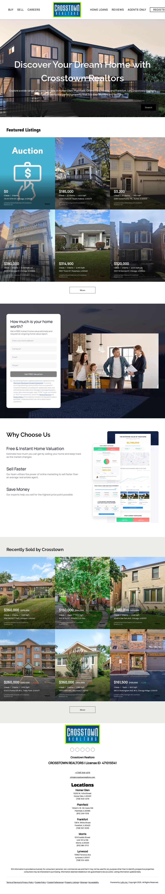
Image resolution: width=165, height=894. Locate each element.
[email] (33, 357)
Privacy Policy (18, 397)
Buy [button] (10, 9)
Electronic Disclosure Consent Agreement (28, 383)
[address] (33, 340)
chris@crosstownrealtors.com (82, 777)
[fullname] (33, 349)
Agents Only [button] (137, 9)
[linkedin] (77, 750)
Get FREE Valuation (33, 374)
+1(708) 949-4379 (82, 772)
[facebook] (72, 750)
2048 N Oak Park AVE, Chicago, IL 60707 (130, 618)
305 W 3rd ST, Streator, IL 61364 (72, 618)
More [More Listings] (82, 290)
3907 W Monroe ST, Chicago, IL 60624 (129, 271)
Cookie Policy (40, 882)
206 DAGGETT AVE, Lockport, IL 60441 (19, 618)
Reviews (118, 9)
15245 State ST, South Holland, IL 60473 (75, 198)
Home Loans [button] (99, 9)
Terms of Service (45, 395)
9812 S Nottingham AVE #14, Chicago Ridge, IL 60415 (135, 690)
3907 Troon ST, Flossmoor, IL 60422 (73, 271)
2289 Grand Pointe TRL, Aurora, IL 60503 (130, 198)
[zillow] (82, 750)
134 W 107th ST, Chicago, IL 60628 (18, 198)
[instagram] (88, 750)
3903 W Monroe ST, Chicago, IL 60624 (19, 271)
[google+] (93, 750)
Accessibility (93, 882)
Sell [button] (20, 9)
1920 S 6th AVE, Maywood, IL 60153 (73, 690)
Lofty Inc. (124, 882)
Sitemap (83, 882)
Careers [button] (34, 9)
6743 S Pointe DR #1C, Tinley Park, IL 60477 (22, 690)
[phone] (33, 365)
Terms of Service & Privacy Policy (20, 882)
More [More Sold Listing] (82, 710)
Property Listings (72, 882)
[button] (148, 107)
